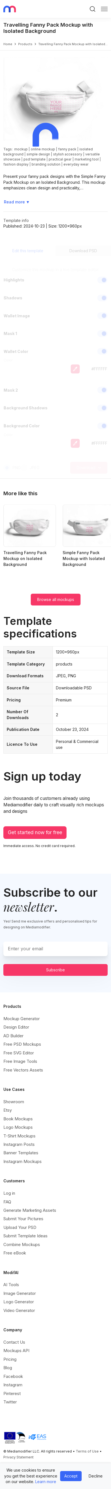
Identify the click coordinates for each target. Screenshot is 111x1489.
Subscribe (55, 969)
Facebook (13, 1376)
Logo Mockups (18, 1127)
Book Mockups (18, 1118)
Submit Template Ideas (25, 1235)
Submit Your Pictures (23, 1218)
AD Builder (13, 1035)
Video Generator (19, 1310)
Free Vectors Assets (23, 1070)
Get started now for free (35, 832)
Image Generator (19, 1293)
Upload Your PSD (19, 1227)
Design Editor (16, 1027)
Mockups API (16, 1350)
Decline (96, 1476)
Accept (70, 1476)
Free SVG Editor (18, 1053)
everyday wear (76, 164)
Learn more (45, 1481)
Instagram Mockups (22, 1161)
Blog (7, 1367)
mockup (21, 149)
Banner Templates (20, 1152)
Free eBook (14, 1253)
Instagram (12, 1384)
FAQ (7, 1201)
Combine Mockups (21, 1244)
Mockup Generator (21, 1018)
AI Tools (11, 1284)
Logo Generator (18, 1301)
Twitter (10, 1402)
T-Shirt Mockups (19, 1136)
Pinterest (12, 1393)
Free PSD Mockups (22, 1044)
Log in (9, 1193)
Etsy (7, 1110)
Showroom (13, 1101)
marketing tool (87, 159)
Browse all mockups (55, 599)
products (25, 44)
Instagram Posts (19, 1144)
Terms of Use (87, 1451)
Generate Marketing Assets (29, 1210)
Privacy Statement (18, 1457)
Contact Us (14, 1342)
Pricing (9, 1359)
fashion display (16, 164)
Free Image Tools (20, 1061)
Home (7, 44)
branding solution (46, 164)
